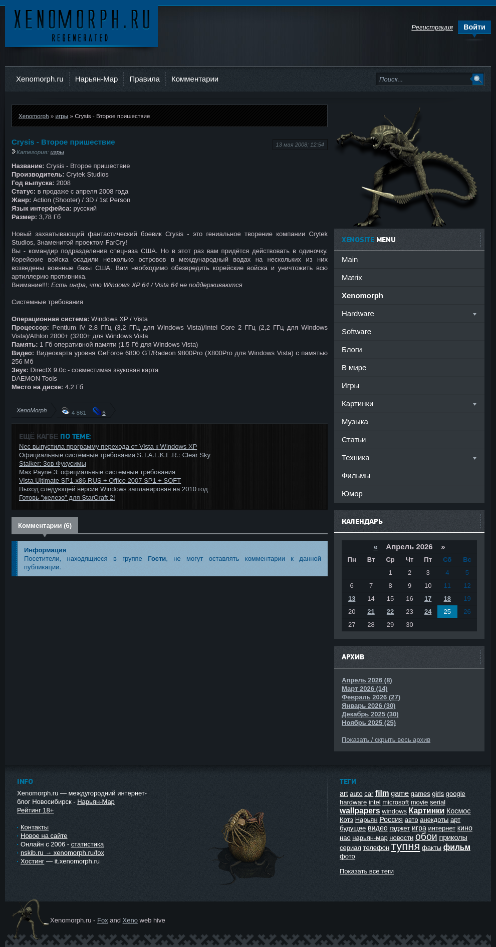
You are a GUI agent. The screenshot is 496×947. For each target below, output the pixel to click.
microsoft (395, 802)
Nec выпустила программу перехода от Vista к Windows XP (108, 446)
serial (437, 802)
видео (378, 828)
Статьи (354, 439)
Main (350, 259)
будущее (353, 828)
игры (61, 116)
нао (345, 837)
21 (370, 611)
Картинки (427, 810)
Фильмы (356, 475)
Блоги (352, 349)
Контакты (35, 827)
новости (401, 837)
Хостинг (32, 861)
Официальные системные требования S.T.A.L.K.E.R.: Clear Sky (114, 455)
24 (427, 611)
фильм (456, 847)
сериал (350, 847)
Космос (458, 811)
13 (351, 598)
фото (347, 856)
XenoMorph (32, 410)
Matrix (352, 277)
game (400, 793)
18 (447, 598)
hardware (353, 802)
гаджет (399, 828)
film (382, 793)
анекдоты (434, 819)
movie (419, 802)
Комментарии (194, 79)
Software (356, 331)
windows (394, 811)
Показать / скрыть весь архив (386, 739)
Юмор (352, 493)
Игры (350, 385)
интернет (442, 828)
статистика (87, 844)
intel (375, 802)
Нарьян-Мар (96, 79)
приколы (453, 837)
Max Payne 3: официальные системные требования (97, 472)
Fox (102, 920)
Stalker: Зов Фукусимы (52, 463)
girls (438, 793)
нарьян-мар (369, 837)
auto (356, 793)
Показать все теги (367, 871)
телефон (376, 847)
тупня (405, 846)
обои (426, 836)
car (368, 793)
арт (455, 819)
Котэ (346, 819)
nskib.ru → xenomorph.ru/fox (62, 852)
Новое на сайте (44, 835)
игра (419, 828)
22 (390, 611)
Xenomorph (34, 116)
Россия (391, 819)
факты (431, 847)
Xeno (130, 920)
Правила (144, 79)
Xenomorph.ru (40, 79)
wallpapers (360, 810)
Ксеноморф (81, 25)
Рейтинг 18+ (35, 810)
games (420, 793)
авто (411, 819)
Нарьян (366, 819)
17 (427, 598)
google (455, 793)
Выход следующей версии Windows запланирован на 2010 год (113, 489)
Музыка (355, 421)
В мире (354, 367)
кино (464, 828)
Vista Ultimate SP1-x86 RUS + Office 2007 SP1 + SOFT (100, 480)
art (344, 793)
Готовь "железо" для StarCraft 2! (67, 497)
